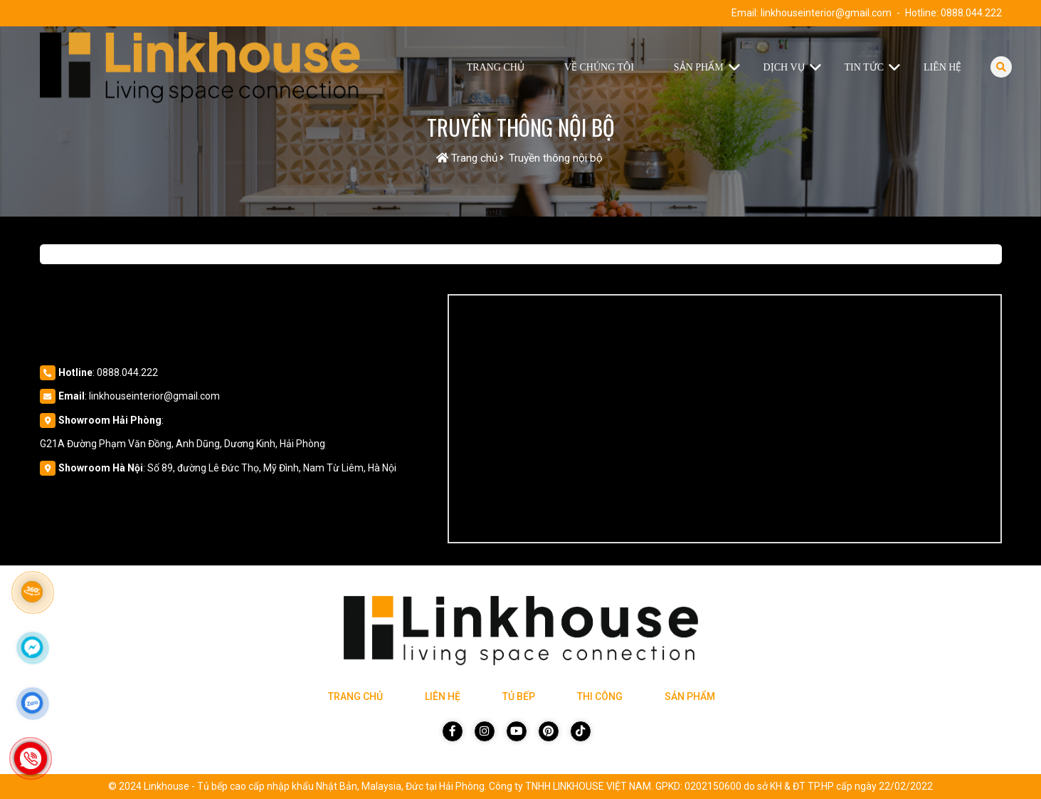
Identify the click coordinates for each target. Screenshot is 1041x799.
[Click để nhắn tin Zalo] (32, 703)
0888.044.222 (971, 13)
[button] (737, 67)
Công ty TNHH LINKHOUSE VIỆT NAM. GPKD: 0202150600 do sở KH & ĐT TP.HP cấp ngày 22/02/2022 (711, 786)
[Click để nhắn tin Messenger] (32, 647)
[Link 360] (32, 591)
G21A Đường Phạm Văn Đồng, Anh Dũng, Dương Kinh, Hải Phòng (182, 443)
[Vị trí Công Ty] (724, 418)
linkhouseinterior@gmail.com (826, 13)
